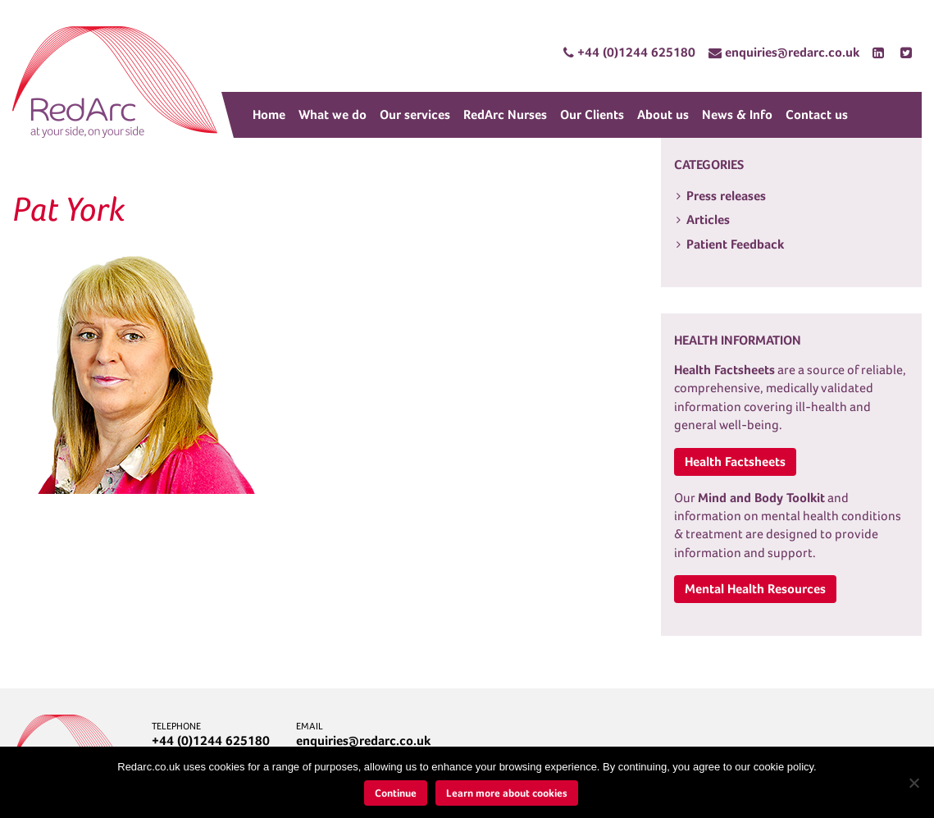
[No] (913, 783)
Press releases (726, 195)
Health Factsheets (735, 461)
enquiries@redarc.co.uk (363, 740)
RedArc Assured (114, 82)
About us (663, 114)
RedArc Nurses (505, 114)
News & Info (737, 114)
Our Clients (592, 114)
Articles (708, 219)
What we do (332, 114)
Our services (415, 114)
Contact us (817, 114)
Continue (396, 793)
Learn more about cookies (506, 793)
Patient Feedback (735, 244)
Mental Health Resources (755, 588)
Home (269, 114)
